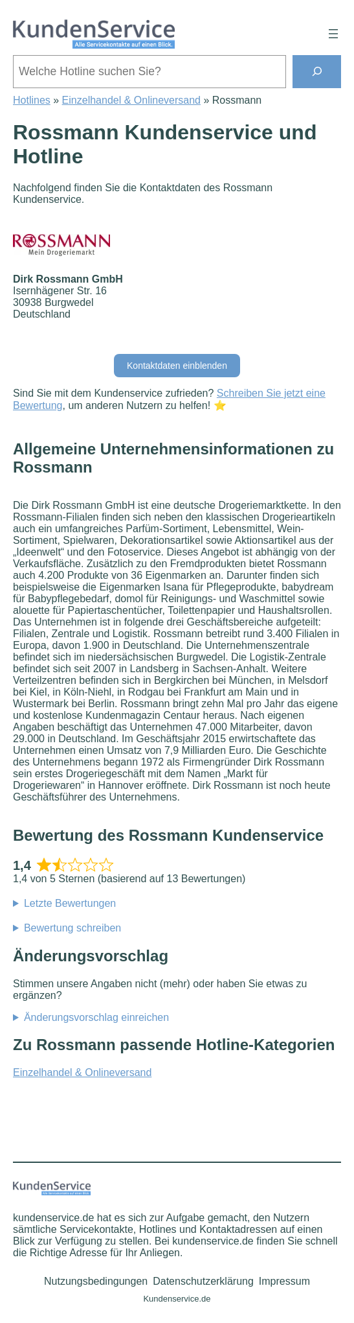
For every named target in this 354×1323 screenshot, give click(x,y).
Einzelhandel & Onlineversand (131, 100)
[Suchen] (317, 71)
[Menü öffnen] (333, 33)
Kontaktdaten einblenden (177, 365)
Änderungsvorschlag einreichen (96, 1017)
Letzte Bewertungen (70, 903)
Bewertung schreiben (72, 927)
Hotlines (31, 100)
